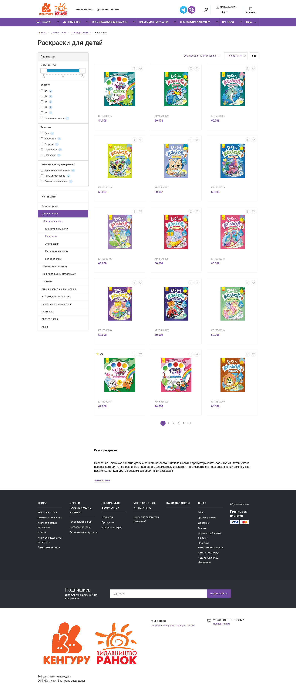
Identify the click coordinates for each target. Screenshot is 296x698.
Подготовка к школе (50, 520)
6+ (46, 114)
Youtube (183, 628)
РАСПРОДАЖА (50, 321)
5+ (46, 109)
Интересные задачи (56, 253)
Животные (51, 140)
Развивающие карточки (83, 534)
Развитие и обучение (55, 268)
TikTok (194, 628)
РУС (223, 12)
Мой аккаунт (225, 7)
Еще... (249, 24)
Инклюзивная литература (195, 24)
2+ (46, 92)
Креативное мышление (58, 172)
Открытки (107, 519)
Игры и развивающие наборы (109, 24)
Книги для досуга (53, 223)
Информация (84, 10)
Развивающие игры (81, 524)
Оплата (115, 10)
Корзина (251, 10)
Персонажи (51, 151)
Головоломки (53, 260)
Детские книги (71, 24)
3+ (46, 98)
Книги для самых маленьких (59, 275)
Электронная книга (49, 549)
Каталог (44, 24)
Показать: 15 (234, 57)
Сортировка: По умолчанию (200, 57)
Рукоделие (108, 524)
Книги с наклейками (56, 230)
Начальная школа (55, 120)
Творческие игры (112, 530)
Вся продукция (50, 208)
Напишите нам (222, 626)
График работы (207, 520)
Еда (47, 135)
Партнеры (228, 24)
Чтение (47, 283)
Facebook (156, 628)
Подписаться (217, 596)
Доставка (102, 10)
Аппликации (52, 245)
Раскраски (51, 238)
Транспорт (51, 157)
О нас (201, 514)
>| (189, 425)
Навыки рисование (55, 177)
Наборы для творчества (153, 24)
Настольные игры (80, 529)
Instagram (170, 628)
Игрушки (50, 146)
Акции (45, 328)
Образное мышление (57, 183)
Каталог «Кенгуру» (208, 555)
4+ (46, 103)
